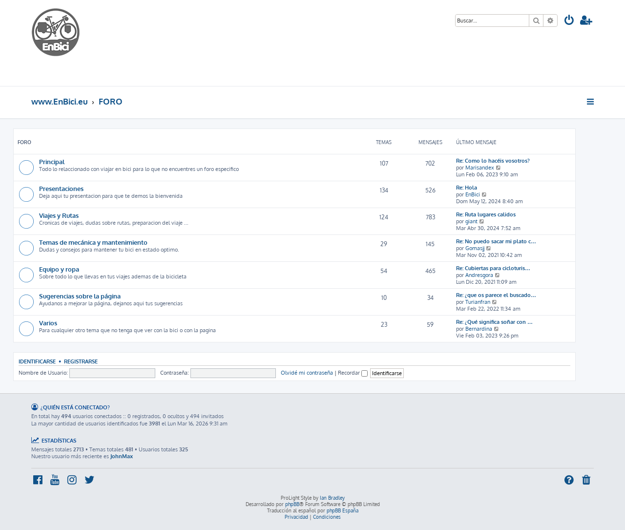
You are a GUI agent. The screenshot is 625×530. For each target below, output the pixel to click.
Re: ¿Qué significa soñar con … (494, 321)
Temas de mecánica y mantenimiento (93, 242)
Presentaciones (61, 188)
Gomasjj (474, 248)
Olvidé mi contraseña (307, 372)
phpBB (292, 504)
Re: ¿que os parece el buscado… (496, 295)
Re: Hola (466, 187)
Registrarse (81, 361)
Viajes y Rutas (59, 215)
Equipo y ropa (59, 269)
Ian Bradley (332, 498)
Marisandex (479, 167)
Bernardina (478, 328)
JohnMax (121, 456)
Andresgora (479, 275)
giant (471, 221)
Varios (48, 322)
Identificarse (37, 361)
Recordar (353, 372)
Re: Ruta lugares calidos (486, 214)
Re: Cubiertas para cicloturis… (493, 268)
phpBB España (342, 510)
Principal (51, 161)
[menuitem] (569, 21)
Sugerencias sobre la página (80, 296)
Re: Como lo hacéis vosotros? (493, 160)
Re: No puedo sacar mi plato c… (496, 241)
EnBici (472, 194)
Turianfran (477, 301)
